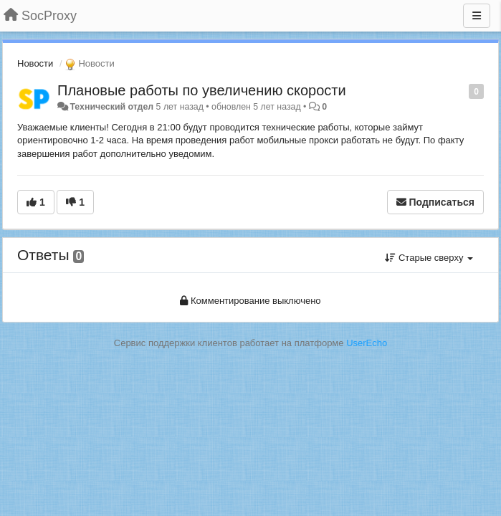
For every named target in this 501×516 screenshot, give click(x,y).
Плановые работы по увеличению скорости (201, 90)
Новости (35, 63)
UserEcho (366, 343)
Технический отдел (111, 107)
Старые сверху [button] (429, 257)
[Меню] (476, 16)
